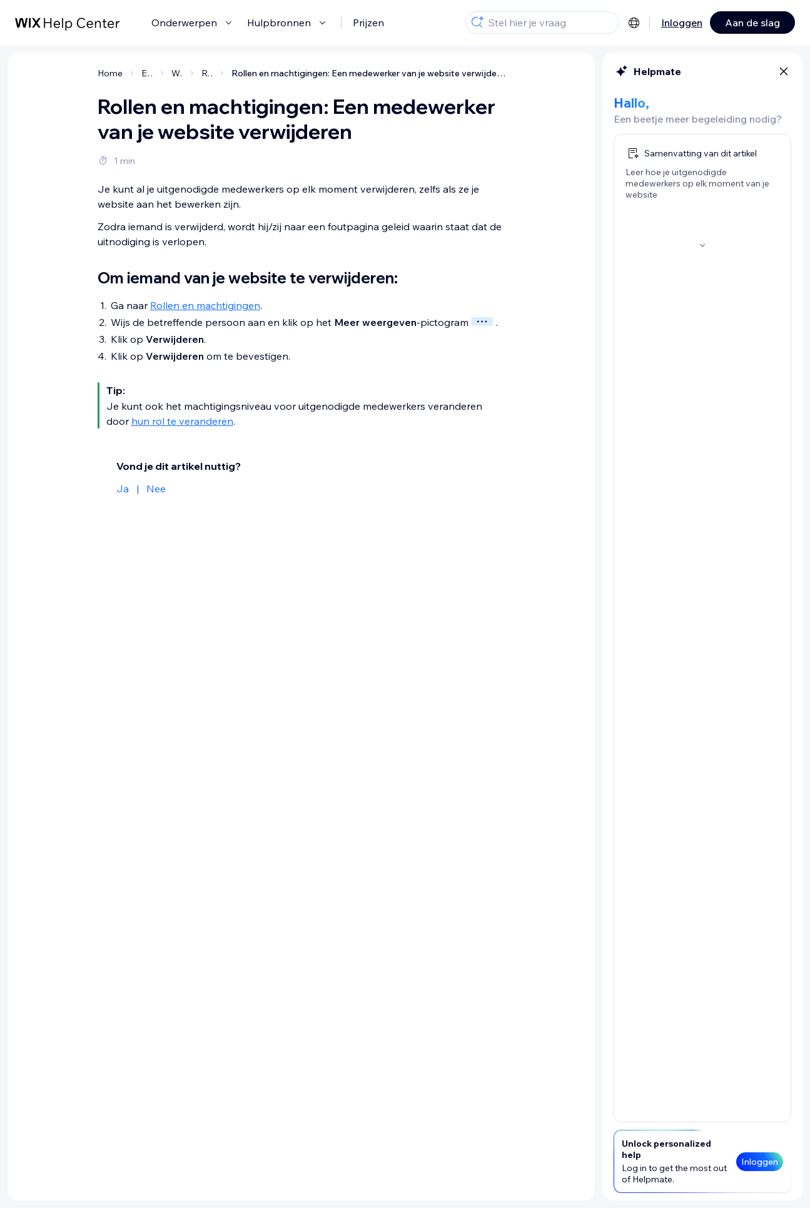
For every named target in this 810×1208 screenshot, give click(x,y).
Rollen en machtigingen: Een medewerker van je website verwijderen (368, 73)
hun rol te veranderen (182, 421)
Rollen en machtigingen (205, 305)
